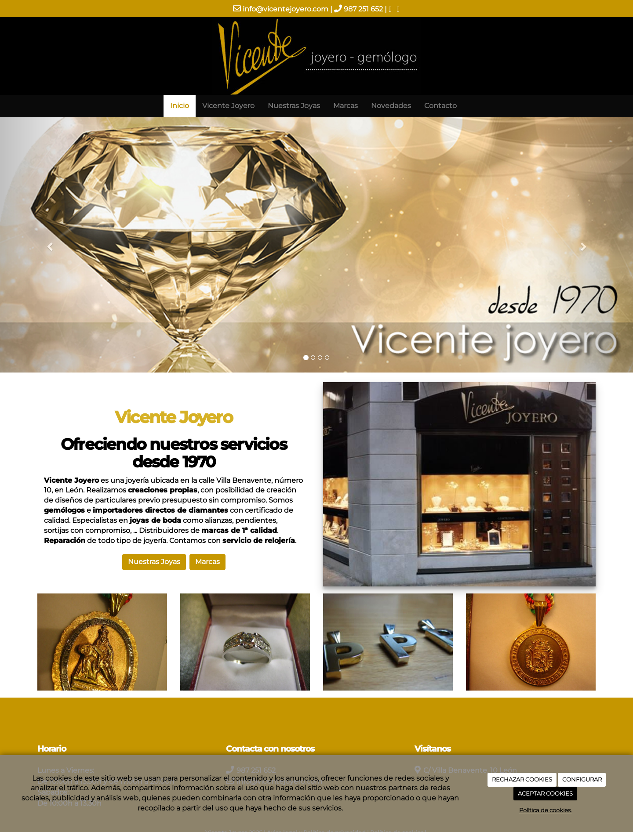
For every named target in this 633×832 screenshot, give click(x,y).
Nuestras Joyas (294, 105)
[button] (47, 245)
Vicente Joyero (228, 105)
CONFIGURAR (582, 779)
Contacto (440, 105)
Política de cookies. (545, 810)
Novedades (391, 105)
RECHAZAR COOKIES (522, 779)
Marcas (345, 105)
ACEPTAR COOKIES (545, 793)
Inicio (179, 105)
